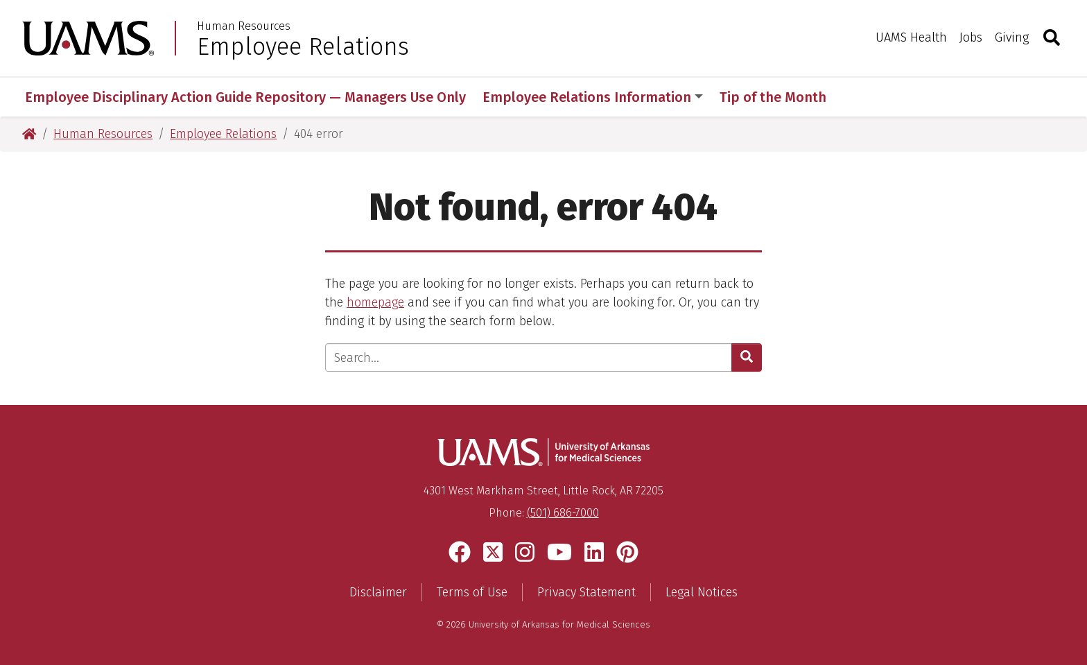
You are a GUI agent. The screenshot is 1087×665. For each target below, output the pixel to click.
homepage (375, 302)
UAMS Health (911, 37)
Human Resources (243, 26)
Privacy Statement (586, 592)
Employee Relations (303, 46)
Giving (1012, 37)
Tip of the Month (773, 97)
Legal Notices (702, 592)
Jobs (970, 37)
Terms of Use (472, 592)
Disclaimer (378, 592)
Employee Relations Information (592, 97)
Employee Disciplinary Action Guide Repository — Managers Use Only (245, 97)
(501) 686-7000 (563, 512)
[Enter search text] (528, 357)
